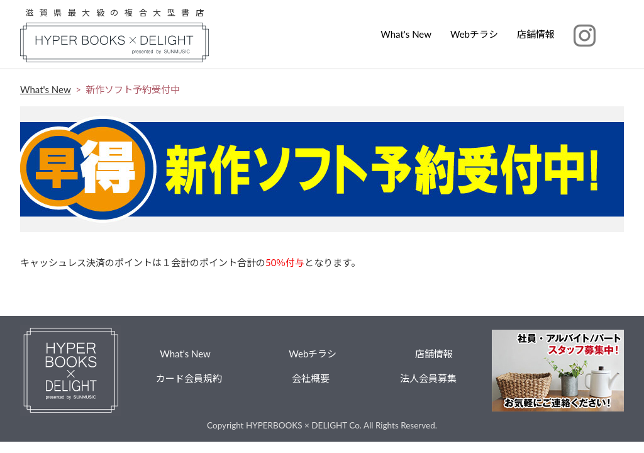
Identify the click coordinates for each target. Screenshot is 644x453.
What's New (405, 34)
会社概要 (311, 378)
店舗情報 (536, 34)
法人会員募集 (428, 378)
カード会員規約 (189, 378)
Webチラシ (474, 34)
